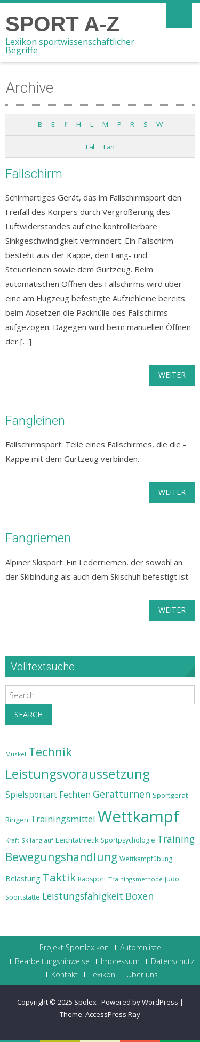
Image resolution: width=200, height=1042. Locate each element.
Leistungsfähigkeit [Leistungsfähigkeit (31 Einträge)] (82, 895)
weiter (172, 375)
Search (28, 714)
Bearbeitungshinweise (52, 961)
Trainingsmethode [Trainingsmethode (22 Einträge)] (135, 879)
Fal (90, 146)
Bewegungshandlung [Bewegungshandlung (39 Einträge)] (61, 856)
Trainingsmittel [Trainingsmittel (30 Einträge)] (62, 819)
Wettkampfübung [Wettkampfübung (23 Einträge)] (145, 858)
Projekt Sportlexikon (74, 947)
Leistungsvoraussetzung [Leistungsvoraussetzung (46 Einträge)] (77, 773)
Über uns (142, 974)
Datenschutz (172, 961)
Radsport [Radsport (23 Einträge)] (92, 879)
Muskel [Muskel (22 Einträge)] (15, 754)
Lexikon (102, 974)
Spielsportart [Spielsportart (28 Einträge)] (31, 794)
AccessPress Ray (112, 1014)
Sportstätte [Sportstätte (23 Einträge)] (22, 897)
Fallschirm (33, 173)
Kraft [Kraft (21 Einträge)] (12, 840)
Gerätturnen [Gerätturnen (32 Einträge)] (121, 794)
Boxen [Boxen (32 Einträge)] (139, 895)
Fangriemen (38, 538)
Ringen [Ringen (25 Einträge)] (16, 819)
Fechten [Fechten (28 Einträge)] (75, 794)
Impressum (120, 961)
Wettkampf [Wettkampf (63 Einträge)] (138, 816)
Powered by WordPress (139, 1002)
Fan (108, 146)
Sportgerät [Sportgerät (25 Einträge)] (170, 795)
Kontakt (64, 974)
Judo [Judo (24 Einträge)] (172, 879)
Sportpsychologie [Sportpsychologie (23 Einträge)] (128, 840)
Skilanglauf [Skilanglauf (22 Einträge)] (37, 840)
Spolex (86, 1002)
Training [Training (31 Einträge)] (176, 838)
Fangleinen (35, 420)
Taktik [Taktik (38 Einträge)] (59, 877)
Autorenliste (140, 947)
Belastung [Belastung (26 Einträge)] (23, 878)
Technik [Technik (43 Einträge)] (50, 751)
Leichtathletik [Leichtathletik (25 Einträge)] (77, 840)
